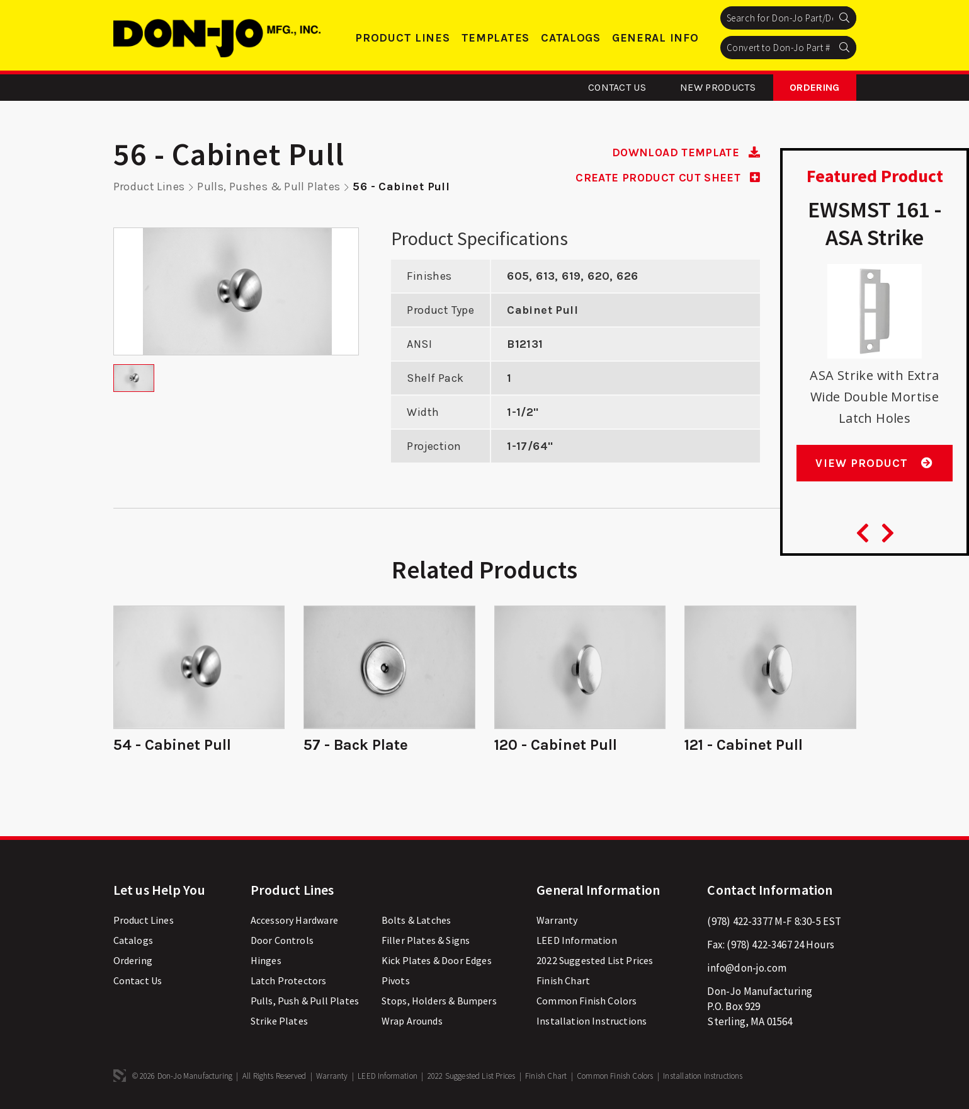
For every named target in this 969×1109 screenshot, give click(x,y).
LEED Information (576, 939)
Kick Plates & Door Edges (437, 959)
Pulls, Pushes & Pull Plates (269, 186)
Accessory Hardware (294, 918)
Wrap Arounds (412, 1019)
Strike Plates (279, 1019)
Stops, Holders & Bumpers (439, 999)
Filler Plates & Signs (426, 939)
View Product (874, 463)
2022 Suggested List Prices (594, 959)
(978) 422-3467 (759, 943)
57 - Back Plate (355, 744)
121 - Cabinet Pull (744, 744)
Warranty (556, 918)
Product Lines (402, 38)
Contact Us (617, 87)
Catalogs (571, 38)
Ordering (815, 87)
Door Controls (282, 939)
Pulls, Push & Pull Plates (305, 999)
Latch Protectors (289, 979)
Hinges (266, 959)
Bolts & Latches (416, 918)
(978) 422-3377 (739, 920)
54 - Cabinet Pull (172, 744)
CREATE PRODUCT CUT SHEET (666, 177)
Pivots (396, 979)
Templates (496, 38)
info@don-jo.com (746, 967)
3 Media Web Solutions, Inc (119, 1074)
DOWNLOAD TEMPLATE (684, 152)
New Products (718, 87)
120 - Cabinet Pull (556, 744)
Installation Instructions (591, 1019)
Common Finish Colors (586, 999)
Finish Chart (563, 979)
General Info (655, 38)
